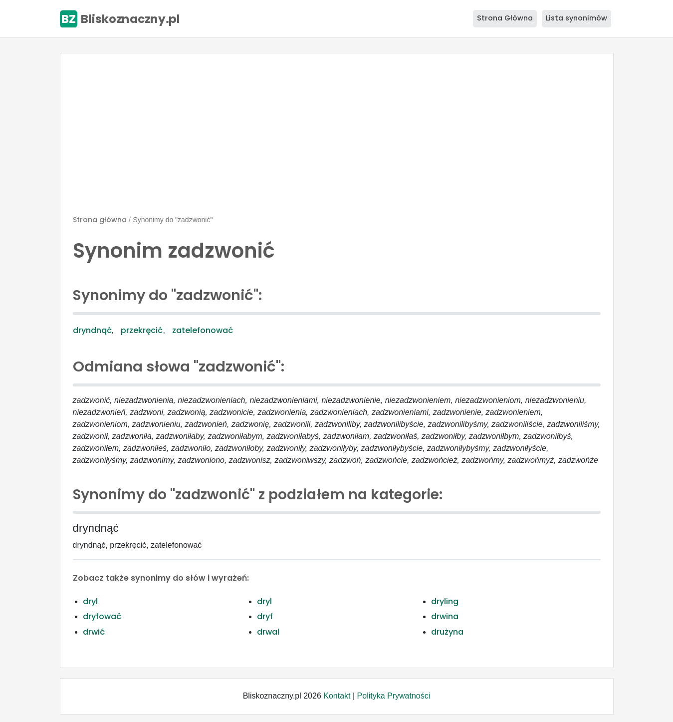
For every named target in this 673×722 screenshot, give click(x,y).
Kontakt (336, 696)
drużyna (447, 632)
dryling (444, 601)
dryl (90, 601)
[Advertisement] (337, 138)
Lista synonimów (576, 18)
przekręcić (142, 330)
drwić (94, 632)
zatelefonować (202, 330)
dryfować (102, 616)
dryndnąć (92, 330)
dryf (265, 616)
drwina (444, 616)
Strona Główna (505, 18)
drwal (268, 632)
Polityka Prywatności (394, 696)
